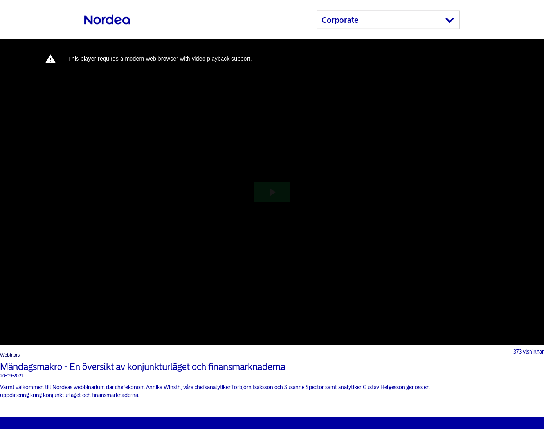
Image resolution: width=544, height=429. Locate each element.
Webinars (10, 355)
